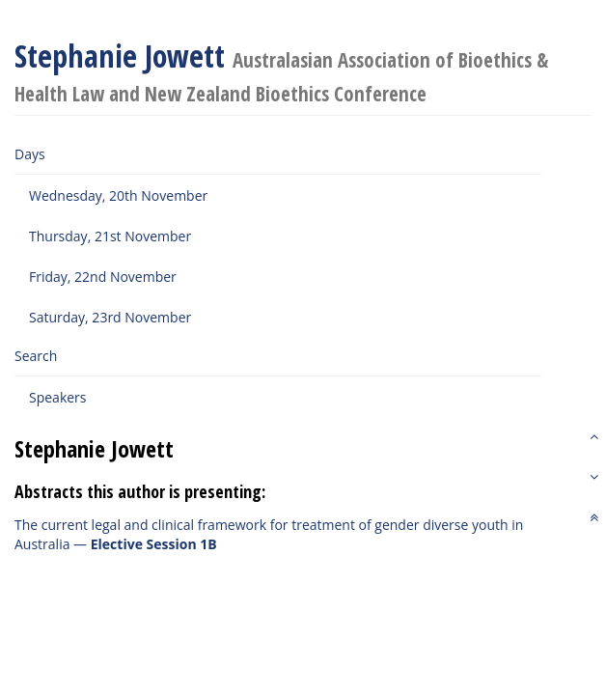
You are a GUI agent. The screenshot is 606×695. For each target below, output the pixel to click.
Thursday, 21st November (110, 236)
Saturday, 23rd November (110, 317)
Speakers (58, 397)
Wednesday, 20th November (118, 195)
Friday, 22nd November (103, 276)
